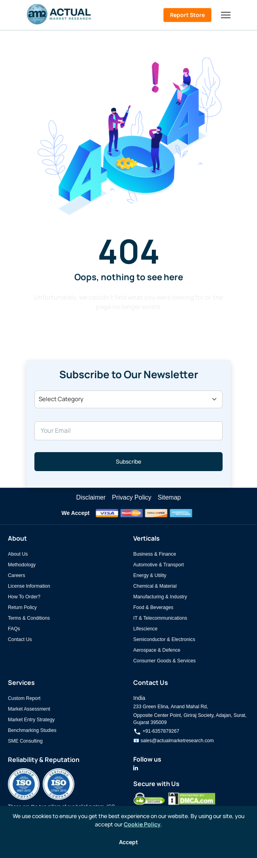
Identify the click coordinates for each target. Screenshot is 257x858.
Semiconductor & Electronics (164, 639)
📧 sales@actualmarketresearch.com (173, 740)
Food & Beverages (153, 607)
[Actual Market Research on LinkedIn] (135, 768)
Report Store (187, 15)
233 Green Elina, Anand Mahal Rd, (170, 706)
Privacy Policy (131, 497)
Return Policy (22, 607)
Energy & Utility (149, 575)
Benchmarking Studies (32, 730)
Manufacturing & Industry (160, 597)
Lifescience (145, 629)
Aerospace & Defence (156, 650)
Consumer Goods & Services (164, 661)
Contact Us (20, 639)
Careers (16, 575)
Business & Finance (154, 554)
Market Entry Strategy (31, 719)
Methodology (22, 565)
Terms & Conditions (29, 618)
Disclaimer (91, 497)
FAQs (14, 629)
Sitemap (169, 497)
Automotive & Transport (158, 565)
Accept (128, 842)
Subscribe (128, 461)
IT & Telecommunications (160, 618)
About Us (18, 554)
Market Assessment (29, 709)
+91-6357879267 (156, 731)
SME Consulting (25, 741)
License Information (29, 586)
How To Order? (24, 597)
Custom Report (24, 698)
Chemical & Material (155, 586)
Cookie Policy (142, 824)
